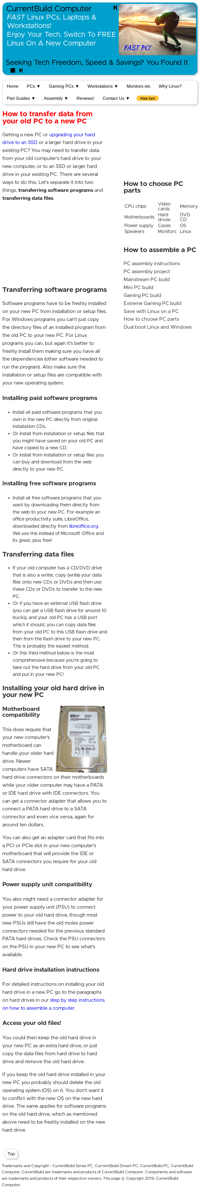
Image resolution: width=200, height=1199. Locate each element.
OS (183, 225)
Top (11, 1154)
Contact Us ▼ (116, 98)
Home (12, 86)
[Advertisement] (54, 244)
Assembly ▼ (56, 98)
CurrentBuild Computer (49, 9)
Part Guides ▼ (21, 98)
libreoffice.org (83, 526)
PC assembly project (147, 271)
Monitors (167, 231)
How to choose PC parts (151, 319)
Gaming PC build (142, 295)
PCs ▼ (34, 86)
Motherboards (139, 217)
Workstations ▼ (102, 86)
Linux (185, 231)
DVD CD (185, 217)
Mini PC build (138, 287)
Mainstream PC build (147, 279)
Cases (164, 225)
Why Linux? (170, 86)
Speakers (134, 231)
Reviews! (85, 98)
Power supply (139, 225)
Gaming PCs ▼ (64, 86)
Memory (189, 206)
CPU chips (135, 206)
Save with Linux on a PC (151, 311)
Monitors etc (139, 86)
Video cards (164, 206)
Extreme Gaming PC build (152, 303)
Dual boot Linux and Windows (158, 327)
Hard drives (164, 217)
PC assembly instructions (152, 263)
